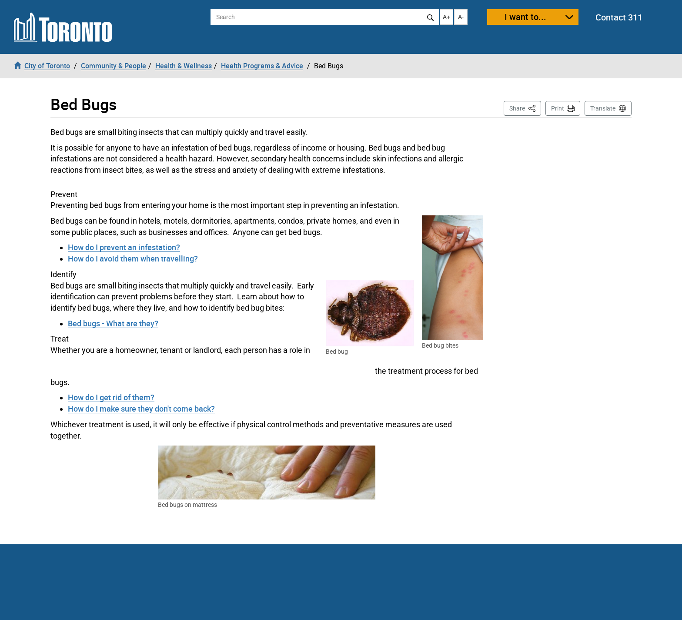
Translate (602, 108)
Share (525, 108)
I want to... (525, 17)
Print (557, 108)
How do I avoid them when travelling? (133, 258)
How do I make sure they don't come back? (141, 408)
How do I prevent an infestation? (124, 247)
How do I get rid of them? (111, 397)
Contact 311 (618, 17)
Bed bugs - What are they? (113, 323)
